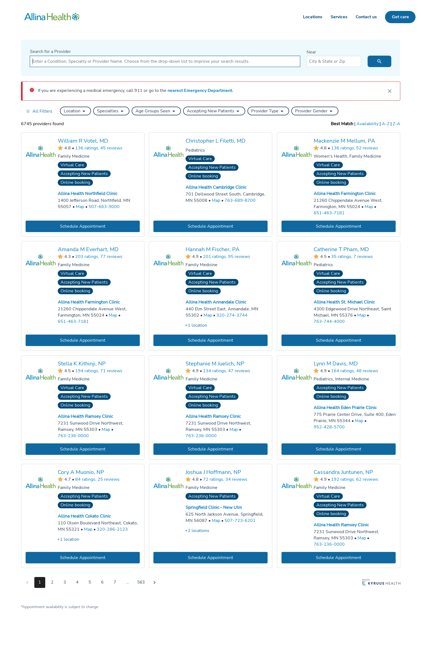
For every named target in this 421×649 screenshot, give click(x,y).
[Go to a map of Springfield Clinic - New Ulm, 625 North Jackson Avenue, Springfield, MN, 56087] (216, 521)
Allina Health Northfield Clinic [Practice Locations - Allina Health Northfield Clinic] (87, 194)
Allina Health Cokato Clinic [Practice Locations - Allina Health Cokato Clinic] (84, 516)
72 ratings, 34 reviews (225, 479)
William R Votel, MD (83, 141)
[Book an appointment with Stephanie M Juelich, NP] (210, 449)
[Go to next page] (154, 582)
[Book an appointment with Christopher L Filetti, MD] (210, 226)
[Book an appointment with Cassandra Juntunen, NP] (338, 558)
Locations (312, 17)
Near (311, 52)
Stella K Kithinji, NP (82, 363)
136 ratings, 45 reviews (98, 148)
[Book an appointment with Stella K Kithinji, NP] (83, 449)
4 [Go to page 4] (77, 582)
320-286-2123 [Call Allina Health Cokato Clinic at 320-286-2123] (112, 529)
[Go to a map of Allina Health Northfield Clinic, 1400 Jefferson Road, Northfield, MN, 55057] (80, 207)
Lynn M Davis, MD (335, 363)
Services (339, 17)
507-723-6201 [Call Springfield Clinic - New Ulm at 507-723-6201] (240, 521)
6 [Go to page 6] (102, 582)
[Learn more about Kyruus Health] (381, 583)
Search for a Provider (50, 52)
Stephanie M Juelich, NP (215, 363)
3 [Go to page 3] (64, 582)
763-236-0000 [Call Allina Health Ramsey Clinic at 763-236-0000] (73, 435)
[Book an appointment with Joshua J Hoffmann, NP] (210, 558)
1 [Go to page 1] (39, 582)
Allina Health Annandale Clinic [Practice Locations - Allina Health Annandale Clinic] (216, 302)
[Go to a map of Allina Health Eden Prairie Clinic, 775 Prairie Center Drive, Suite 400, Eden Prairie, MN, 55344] (359, 421)
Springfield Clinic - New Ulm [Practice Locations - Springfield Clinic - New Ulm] (214, 507)
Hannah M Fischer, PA (213, 249)
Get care (400, 17)
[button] (75, 111)
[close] (390, 91)
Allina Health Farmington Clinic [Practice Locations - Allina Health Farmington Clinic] (344, 194)
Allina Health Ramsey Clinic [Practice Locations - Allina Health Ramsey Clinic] (85, 416)
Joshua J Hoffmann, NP (213, 472)
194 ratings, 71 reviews (98, 371)
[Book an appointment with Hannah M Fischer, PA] (210, 340)
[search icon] (379, 61)
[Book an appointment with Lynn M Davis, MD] (338, 449)
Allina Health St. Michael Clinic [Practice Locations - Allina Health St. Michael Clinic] (343, 302)
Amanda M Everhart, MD (88, 249)
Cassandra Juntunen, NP (343, 472)
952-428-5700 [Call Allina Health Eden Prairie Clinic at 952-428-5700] (328, 427)
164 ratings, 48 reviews (354, 371)
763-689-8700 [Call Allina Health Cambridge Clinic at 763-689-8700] (240, 200)
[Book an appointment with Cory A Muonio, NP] (83, 558)
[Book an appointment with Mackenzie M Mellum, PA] (338, 226)
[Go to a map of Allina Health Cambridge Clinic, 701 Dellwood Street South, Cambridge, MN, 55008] (216, 200)
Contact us (366, 17)
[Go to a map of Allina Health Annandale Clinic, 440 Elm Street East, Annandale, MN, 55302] (208, 315)
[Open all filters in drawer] (39, 111)
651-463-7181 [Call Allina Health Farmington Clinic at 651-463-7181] (328, 213)
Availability (367, 124)
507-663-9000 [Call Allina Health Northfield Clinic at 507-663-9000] (104, 207)
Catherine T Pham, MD (341, 249)
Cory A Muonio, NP (81, 472)
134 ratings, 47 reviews (226, 371)
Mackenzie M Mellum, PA (344, 141)
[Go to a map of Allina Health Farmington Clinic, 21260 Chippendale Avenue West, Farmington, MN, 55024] (368, 207)
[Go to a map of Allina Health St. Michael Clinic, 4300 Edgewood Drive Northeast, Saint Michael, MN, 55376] (361, 315)
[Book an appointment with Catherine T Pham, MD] (338, 340)
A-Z (385, 124)
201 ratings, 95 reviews (226, 257)
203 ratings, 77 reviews (98, 257)
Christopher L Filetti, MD (216, 141)
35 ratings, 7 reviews (351, 257)
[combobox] (165, 61)
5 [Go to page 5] (90, 582)
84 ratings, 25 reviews (97, 479)
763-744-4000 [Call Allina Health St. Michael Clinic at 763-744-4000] (328, 321)
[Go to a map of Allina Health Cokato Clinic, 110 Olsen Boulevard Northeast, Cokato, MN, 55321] (88, 529)
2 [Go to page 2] (52, 582)
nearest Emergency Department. (200, 91)
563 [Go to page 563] (141, 582)
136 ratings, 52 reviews (354, 148)
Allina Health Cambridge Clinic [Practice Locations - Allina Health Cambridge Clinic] (216, 187)
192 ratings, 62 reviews (354, 479)
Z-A (396, 124)
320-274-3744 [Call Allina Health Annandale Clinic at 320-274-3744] (231, 315)
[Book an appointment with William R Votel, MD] (83, 226)
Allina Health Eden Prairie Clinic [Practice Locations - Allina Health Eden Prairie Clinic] (344, 408)
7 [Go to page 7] (115, 582)
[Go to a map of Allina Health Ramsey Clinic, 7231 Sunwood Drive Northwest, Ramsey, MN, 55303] (106, 429)
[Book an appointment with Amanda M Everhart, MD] (83, 340)
